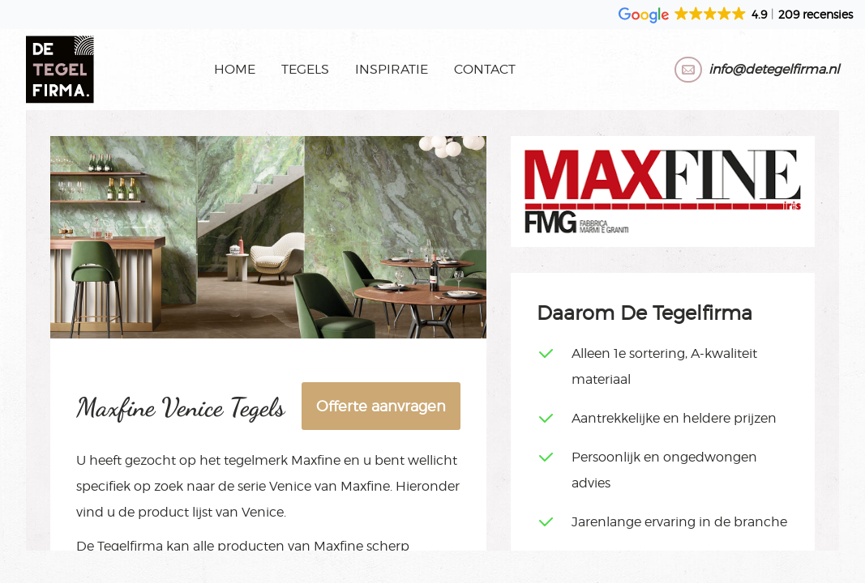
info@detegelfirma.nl (774, 69)
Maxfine (315, 460)
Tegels (305, 69)
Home (234, 69)
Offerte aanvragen (381, 406)
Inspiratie (391, 69)
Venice (290, 486)
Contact (485, 69)
